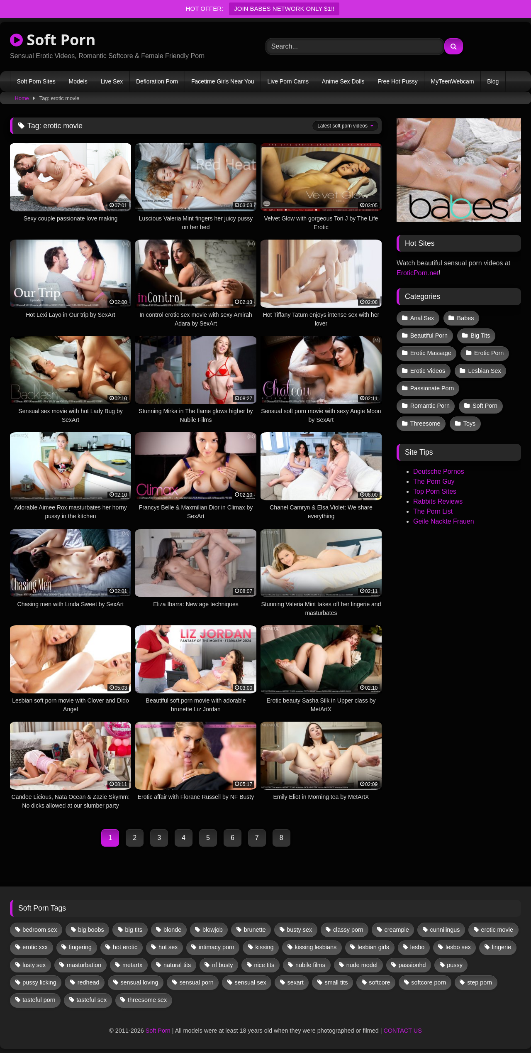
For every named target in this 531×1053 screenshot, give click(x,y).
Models (78, 81)
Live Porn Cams (288, 81)
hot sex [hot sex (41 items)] (168, 947)
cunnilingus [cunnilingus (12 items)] (445, 929)
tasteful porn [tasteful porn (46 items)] (38, 1000)
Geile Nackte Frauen (443, 521)
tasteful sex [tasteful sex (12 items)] (91, 1000)
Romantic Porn (430, 405)
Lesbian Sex (484, 370)
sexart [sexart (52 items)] (295, 982)
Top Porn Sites (434, 491)
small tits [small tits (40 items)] (336, 982)
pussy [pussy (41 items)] (455, 965)
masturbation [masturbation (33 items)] (84, 965)
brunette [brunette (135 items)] (255, 929)
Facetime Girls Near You (222, 81)
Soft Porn (52, 39)
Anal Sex (422, 318)
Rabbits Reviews (438, 501)
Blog (493, 81)
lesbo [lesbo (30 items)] (417, 947)
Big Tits (480, 335)
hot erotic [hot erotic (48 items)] (125, 947)
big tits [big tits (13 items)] (134, 929)
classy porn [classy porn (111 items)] (348, 929)
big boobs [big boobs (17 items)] (91, 929)
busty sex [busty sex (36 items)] (299, 929)
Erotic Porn (489, 353)
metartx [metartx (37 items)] (132, 965)
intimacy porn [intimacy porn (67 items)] (216, 947)
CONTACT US (403, 1030)
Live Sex (111, 81)
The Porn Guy (434, 481)
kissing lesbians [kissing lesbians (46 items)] (315, 947)
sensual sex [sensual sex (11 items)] (250, 982)
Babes (465, 318)
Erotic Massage (430, 353)
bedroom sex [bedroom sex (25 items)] (39, 929)
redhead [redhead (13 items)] (89, 982)
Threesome (425, 423)
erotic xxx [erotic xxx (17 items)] (35, 947)
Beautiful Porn (429, 335)
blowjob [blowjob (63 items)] (212, 929)
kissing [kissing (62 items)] (265, 947)
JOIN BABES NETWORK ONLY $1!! (284, 8)
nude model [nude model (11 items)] (362, 965)
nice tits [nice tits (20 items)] (264, 965)
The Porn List (433, 511)
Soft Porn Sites (36, 81)
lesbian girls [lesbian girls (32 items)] (373, 947)
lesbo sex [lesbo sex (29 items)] (458, 947)
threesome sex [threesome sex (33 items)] (147, 1000)
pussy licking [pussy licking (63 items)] (39, 982)
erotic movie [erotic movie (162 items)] (497, 929)
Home (22, 98)
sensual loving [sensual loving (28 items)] (139, 982)
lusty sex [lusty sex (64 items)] (34, 965)
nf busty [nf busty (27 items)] (222, 965)
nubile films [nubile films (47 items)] (310, 965)
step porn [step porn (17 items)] (479, 982)
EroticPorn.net (417, 273)
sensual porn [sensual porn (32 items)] (196, 982)
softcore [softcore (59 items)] (379, 982)
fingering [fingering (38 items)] (80, 947)
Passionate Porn (432, 388)
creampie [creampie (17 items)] (397, 929)
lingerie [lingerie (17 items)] (501, 947)
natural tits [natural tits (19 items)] (177, 965)
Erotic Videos (428, 370)
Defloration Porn (157, 81)
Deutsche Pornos (438, 471)
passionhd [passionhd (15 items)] (412, 965)
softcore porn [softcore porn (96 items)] (428, 982)
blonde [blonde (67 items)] (172, 929)
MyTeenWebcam (452, 81)
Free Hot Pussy (397, 81)
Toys (469, 423)
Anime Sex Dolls (343, 81)
